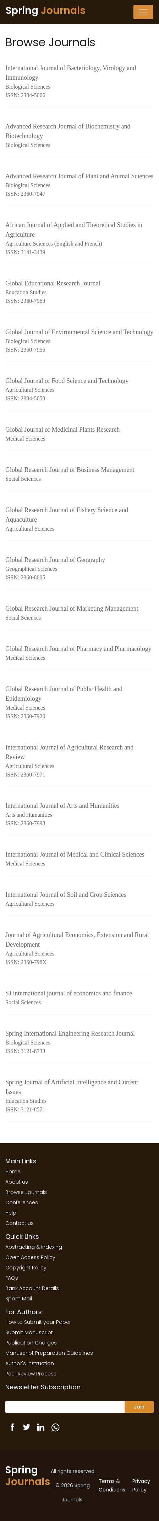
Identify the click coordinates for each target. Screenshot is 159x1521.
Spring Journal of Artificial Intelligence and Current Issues (79, 1096)
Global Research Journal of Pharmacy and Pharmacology (79, 653)
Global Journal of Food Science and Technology (79, 390)
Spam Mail (18, 1298)
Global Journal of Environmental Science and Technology (79, 341)
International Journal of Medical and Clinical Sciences (79, 859)
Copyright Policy (25, 1267)
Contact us (19, 1223)
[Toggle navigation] (143, 12)
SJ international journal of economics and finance (79, 998)
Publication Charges (31, 1342)
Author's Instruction (29, 1363)
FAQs (11, 1277)
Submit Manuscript (29, 1332)
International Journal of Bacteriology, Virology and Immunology (79, 82)
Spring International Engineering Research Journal (79, 1043)
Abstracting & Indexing (33, 1247)
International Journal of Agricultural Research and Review (79, 761)
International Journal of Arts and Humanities (79, 815)
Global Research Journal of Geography (79, 569)
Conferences (21, 1202)
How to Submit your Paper (38, 1322)
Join (139, 1406)
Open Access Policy (30, 1257)
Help (10, 1212)
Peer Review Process (30, 1373)
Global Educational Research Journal (79, 292)
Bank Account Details (32, 1288)
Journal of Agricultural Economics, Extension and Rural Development (79, 949)
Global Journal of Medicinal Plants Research (79, 434)
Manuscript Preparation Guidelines (49, 1353)
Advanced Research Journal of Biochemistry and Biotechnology (79, 136)
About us (16, 1181)
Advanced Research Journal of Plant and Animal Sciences (79, 185)
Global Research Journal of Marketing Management (79, 613)
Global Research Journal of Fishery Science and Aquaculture (79, 519)
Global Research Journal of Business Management (79, 474)
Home (13, 1171)
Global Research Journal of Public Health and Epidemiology (79, 703)
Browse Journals (26, 1192)
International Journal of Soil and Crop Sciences (79, 899)
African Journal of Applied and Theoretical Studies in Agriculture (79, 239)
